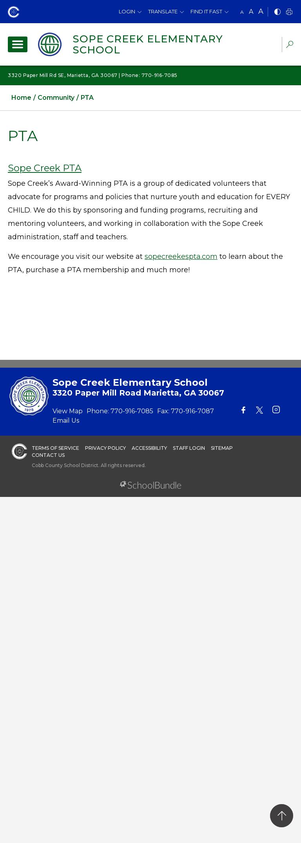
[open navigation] (17, 44)
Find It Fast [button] (206, 11)
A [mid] (251, 11)
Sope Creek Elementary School (148, 44)
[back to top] (281, 815)
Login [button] (127, 11)
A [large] (260, 11)
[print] (289, 12)
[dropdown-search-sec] (289, 45)
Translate (163, 11)
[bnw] (277, 12)
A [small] (242, 12)
